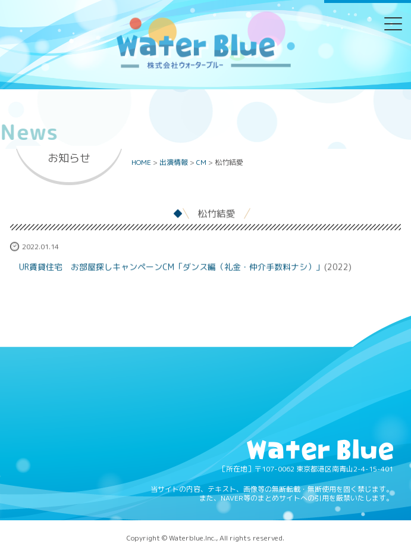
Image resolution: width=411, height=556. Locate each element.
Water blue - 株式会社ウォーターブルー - (205, 67)
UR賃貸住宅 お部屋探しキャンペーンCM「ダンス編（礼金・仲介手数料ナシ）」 (171, 267)
